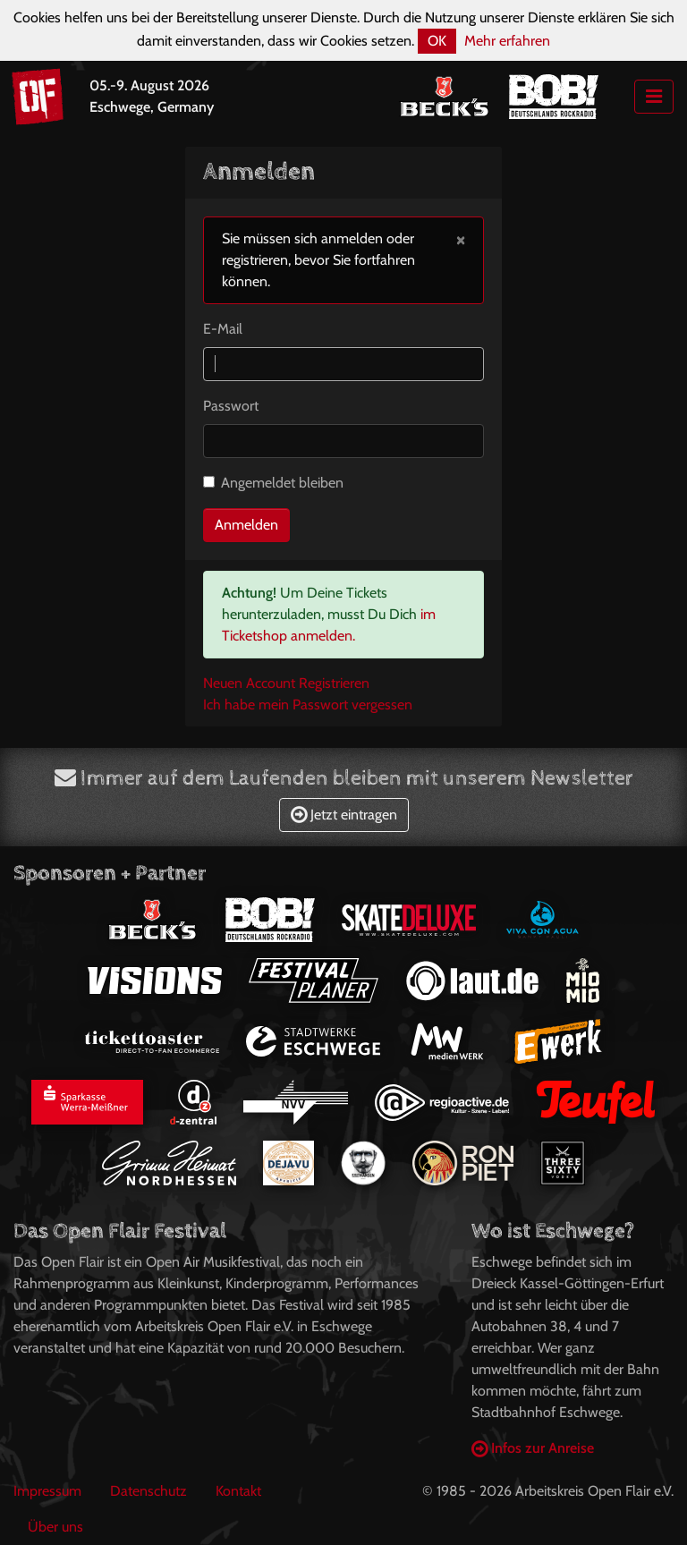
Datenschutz (148, 1490)
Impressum (47, 1490)
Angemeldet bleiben (282, 482)
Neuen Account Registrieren (286, 683)
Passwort (231, 405)
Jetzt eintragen (344, 814)
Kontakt (238, 1490)
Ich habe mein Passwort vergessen (307, 704)
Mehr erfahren (507, 40)
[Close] (460, 239)
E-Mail (222, 328)
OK (437, 40)
